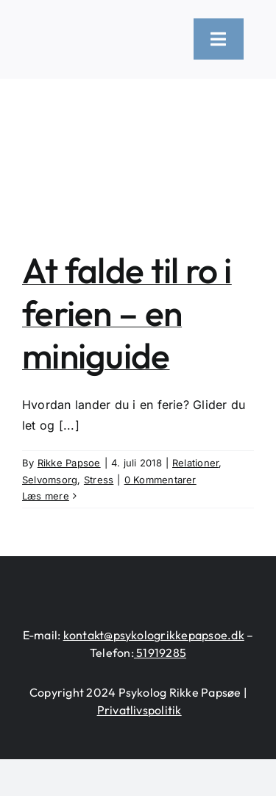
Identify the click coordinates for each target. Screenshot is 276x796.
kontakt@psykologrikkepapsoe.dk (153, 635)
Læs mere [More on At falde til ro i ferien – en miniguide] (45, 496)
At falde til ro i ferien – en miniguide (127, 312)
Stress (98, 480)
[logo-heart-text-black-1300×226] (99, 31)
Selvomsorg (49, 480)
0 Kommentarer (160, 480)
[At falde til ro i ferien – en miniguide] (138, 153)
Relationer (195, 463)
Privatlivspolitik (139, 710)
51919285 (160, 652)
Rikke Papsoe (69, 463)
